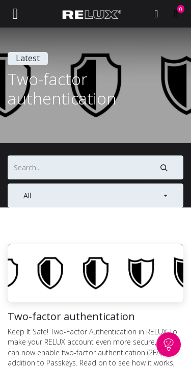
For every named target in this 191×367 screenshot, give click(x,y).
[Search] (164, 167)
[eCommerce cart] (175, 13)
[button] (95, 195)
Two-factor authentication (71, 316)
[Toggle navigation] (15, 13)
